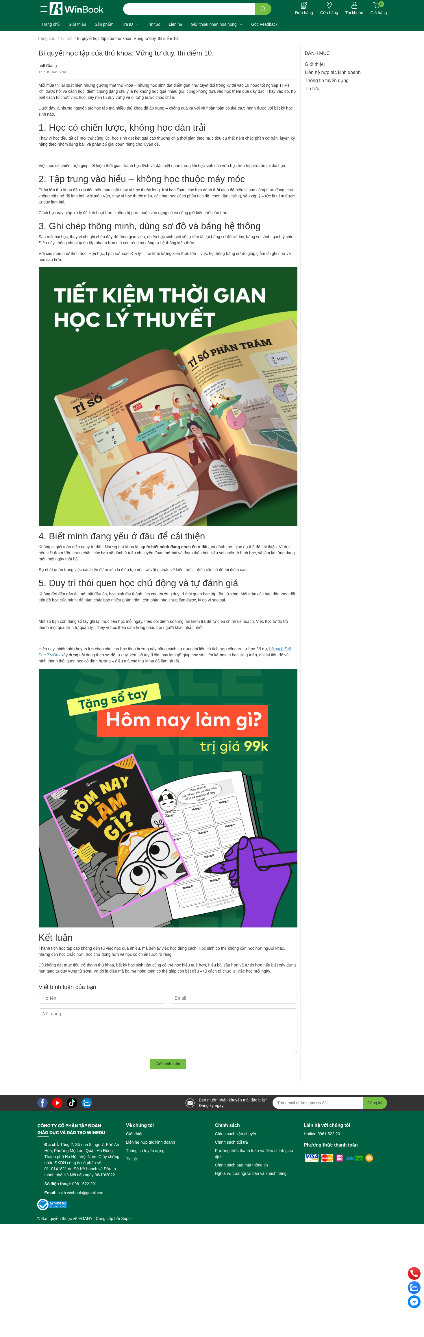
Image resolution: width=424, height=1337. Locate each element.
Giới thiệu (315, 64)
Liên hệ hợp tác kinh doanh (333, 72)
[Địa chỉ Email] (330, 1103)
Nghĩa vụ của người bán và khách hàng (251, 1173)
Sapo (126, 1218)
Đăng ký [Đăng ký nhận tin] (374, 1103)
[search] (263, 9)
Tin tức (312, 88)
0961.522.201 (84, 1184)
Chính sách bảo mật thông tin (241, 1165)
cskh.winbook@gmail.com (81, 1192)
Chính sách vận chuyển (236, 1134)
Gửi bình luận (168, 1064)
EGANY (85, 1218)
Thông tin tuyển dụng (327, 80)
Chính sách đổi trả (231, 1142)
